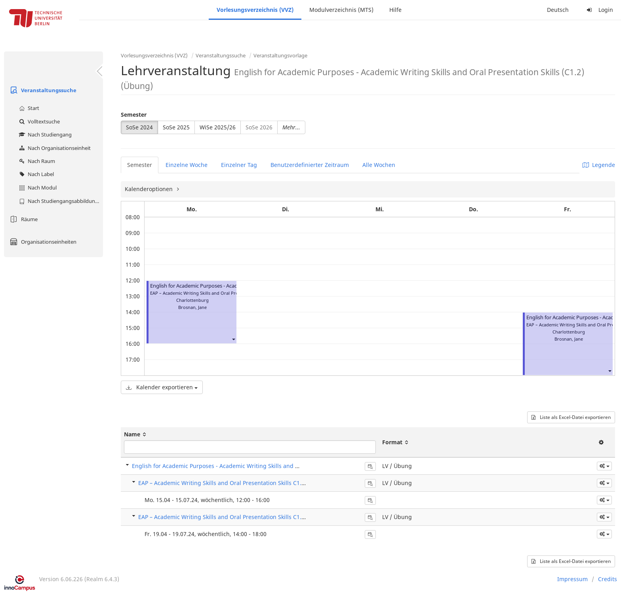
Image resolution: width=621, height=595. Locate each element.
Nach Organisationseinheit (54, 148)
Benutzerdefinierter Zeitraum (309, 165)
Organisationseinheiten (42, 241)
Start (28, 108)
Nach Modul (37, 187)
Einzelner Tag (239, 165)
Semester (134, 114)
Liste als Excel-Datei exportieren (571, 417)
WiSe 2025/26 (218, 127)
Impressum (572, 579)
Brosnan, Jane (192, 307)
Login (599, 9)
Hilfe (395, 9)
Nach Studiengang (44, 134)
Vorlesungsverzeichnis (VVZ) (255, 9)
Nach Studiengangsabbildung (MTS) (60, 201)
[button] (233, 338)
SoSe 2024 (139, 127)
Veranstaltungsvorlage (280, 55)
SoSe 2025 (176, 127)
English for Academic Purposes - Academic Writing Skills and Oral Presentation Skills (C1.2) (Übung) (265, 466)
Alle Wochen (378, 165)
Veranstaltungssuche (42, 90)
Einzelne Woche (187, 165)
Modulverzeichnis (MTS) (341, 9)
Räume (23, 219)
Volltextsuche (38, 121)
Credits (607, 579)
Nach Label (35, 174)
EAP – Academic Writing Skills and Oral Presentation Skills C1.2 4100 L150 (235, 483)
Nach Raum (36, 161)
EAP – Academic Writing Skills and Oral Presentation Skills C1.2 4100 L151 (235, 517)
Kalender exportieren (162, 387)
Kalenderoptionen (149, 189)
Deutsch (558, 9)
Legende (599, 165)
